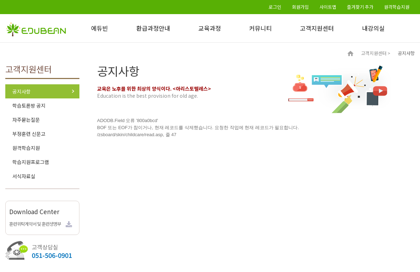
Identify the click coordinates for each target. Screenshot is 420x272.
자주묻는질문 (26, 119)
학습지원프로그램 (30, 161)
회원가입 (300, 7)
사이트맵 (327, 7)
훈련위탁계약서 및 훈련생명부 (35, 223)
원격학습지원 (396, 7)
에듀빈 (99, 28)
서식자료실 (23, 176)
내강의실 (373, 28)
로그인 (275, 7)
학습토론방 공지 (29, 105)
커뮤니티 (260, 28)
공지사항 (21, 91)
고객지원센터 (317, 28)
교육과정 (209, 28)
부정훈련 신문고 (29, 133)
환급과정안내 (153, 28)
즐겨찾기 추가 (360, 7)
